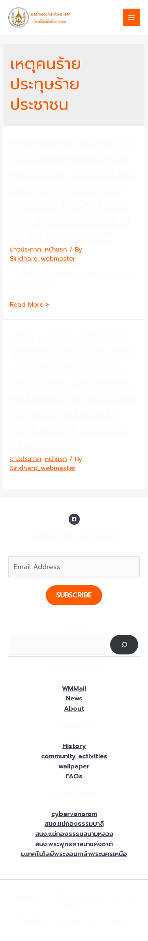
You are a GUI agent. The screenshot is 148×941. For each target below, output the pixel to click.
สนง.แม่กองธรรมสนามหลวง (74, 834)
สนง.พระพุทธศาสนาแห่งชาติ (74, 844)
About (74, 708)
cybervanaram (74, 814)
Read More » (29, 304)
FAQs (74, 776)
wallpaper (74, 766)
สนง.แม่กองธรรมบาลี (74, 824)
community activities (74, 756)
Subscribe (74, 595)
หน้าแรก (56, 249)
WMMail (74, 688)
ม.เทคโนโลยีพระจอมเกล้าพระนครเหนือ (74, 854)
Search (74, 627)
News (74, 698)
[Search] (124, 644)
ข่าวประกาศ (25, 249)
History (74, 746)
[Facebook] (74, 519)
